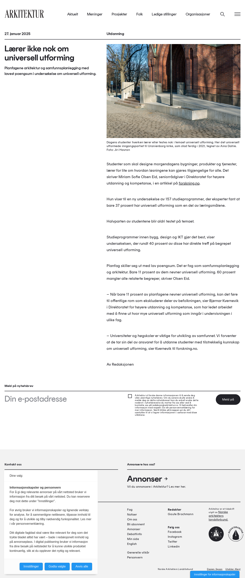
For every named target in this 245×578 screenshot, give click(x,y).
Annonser (147, 478)
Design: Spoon (214, 569)
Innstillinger (31, 566)
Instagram (175, 536)
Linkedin (174, 546)
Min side (133, 539)
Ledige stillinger (164, 15)
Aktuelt (72, 15)
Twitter (172, 541)
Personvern (135, 557)
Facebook (175, 532)
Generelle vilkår (138, 552)
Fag (129, 509)
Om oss (132, 519)
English (132, 544)
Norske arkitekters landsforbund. (218, 515)
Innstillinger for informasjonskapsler (214, 574)
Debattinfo (134, 534)
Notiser (132, 514)
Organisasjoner (198, 15)
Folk (139, 15)
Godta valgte (57, 566)
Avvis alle (82, 566)
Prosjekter (119, 15)
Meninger (95, 15)
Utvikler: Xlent (232, 569)
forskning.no (189, 184)
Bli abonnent (136, 524)
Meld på (228, 399)
